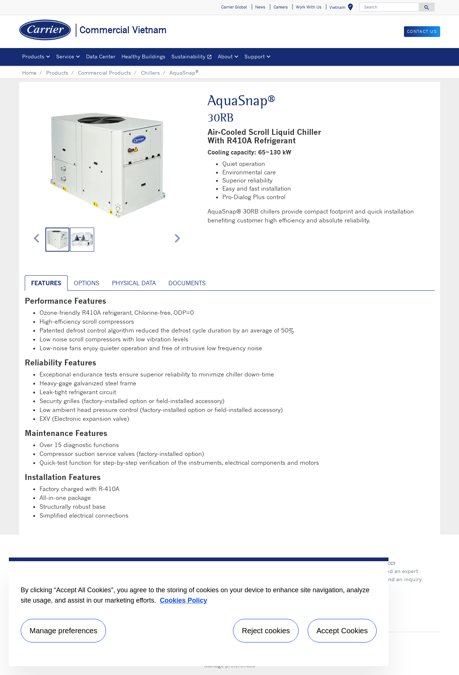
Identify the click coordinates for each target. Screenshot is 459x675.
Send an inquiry (402, 579)
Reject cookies (266, 631)
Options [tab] (86, 283)
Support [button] (254, 56)
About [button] (225, 56)
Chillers (150, 72)
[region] (198, 612)
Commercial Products (104, 72)
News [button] (260, 7)
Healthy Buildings (143, 56)
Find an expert (400, 571)
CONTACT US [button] (422, 31)
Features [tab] (46, 283)
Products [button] (33, 56)
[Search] (389, 7)
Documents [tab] (187, 283)
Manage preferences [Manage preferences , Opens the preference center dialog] (63, 631)
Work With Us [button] (308, 7)
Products (57, 72)
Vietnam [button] (342, 8)
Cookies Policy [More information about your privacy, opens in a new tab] (183, 600)
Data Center (101, 56)
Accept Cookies (342, 631)
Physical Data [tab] (134, 283)
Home (29, 72)
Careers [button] (281, 7)
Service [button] (65, 56)
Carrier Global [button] (234, 7)
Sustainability (193, 57)
